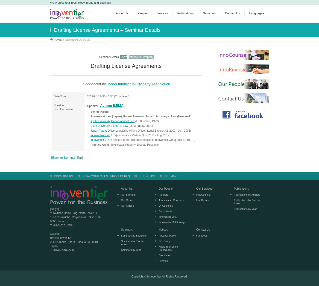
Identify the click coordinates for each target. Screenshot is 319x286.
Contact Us (203, 229)
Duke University (100, 125)
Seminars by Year (131, 249)
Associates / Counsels (171, 200)
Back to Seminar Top (67, 157)
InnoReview (202, 200)
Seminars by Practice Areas (133, 243)
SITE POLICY (147, 176)
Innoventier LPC (100, 135)
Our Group (127, 200)
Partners (163, 194)
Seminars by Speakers (134, 235)
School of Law (119, 125)
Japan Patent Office (103, 130)
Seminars (127, 229)
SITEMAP (170, 176)
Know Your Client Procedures (168, 248)
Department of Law (123, 121)
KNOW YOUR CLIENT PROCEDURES (106, 176)
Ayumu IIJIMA (111, 106)
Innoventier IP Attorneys (172, 222)
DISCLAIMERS (63, 176)
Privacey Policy (167, 235)
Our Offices (127, 205)
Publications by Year (245, 209)
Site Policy (164, 241)
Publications (241, 188)
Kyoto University (101, 121)
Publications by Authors (247, 194)
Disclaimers (165, 255)
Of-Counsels (166, 205)
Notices (163, 229)
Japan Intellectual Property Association (138, 84)
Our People (166, 188)
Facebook (201, 235)
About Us (126, 188)
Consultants (165, 211)
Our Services (204, 188)
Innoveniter (154, 276)
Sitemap (163, 261)
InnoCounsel (203, 194)
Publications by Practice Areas (247, 202)
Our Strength (128, 194)
